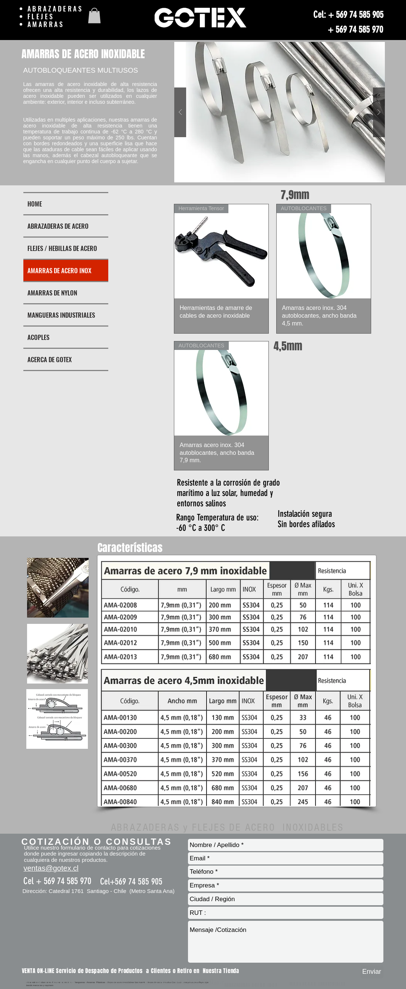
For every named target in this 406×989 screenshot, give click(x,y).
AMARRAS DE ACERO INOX (59, 270)
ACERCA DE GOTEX (49, 359)
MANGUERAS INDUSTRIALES (61, 315)
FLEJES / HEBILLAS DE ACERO (62, 248)
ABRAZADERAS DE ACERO (58, 226)
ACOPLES (38, 337)
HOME (34, 203)
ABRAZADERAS (55, 8)
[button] (94, 15)
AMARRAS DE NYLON (52, 292)
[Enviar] (371, 971)
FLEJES (42, 16)
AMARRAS (47, 24)
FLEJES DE (39, 983)
